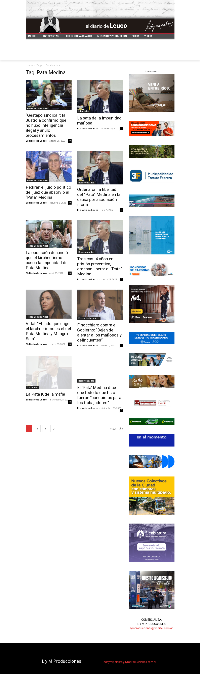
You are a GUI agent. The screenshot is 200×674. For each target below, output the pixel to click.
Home (29, 65)
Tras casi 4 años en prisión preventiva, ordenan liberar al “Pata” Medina (99, 266)
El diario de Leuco (36, 140)
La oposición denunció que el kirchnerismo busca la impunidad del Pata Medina (47, 260)
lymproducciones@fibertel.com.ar (151, 628)
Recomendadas (86, 182)
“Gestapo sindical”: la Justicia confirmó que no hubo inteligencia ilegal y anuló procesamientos (46, 125)
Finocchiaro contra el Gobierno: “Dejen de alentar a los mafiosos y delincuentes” (99, 333)
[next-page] (53, 428)
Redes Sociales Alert (37, 108)
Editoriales (83, 111)
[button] (169, 55)
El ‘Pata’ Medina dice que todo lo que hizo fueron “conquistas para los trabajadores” (99, 395)
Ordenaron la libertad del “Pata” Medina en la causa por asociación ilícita (98, 197)
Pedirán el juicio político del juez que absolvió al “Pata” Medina (48, 192)
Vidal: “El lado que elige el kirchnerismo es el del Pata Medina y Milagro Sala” (48, 331)
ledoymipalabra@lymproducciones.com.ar (129, 662)
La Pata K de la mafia (45, 394)
